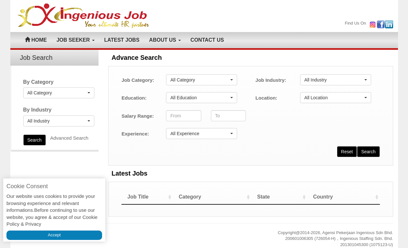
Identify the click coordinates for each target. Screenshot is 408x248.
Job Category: (137, 80)
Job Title (138, 196)
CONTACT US (207, 40)
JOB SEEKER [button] (76, 40)
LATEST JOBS (122, 40)
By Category (38, 82)
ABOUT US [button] (165, 40)
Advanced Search (69, 138)
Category (207, 196)
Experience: (135, 133)
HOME (36, 40)
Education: (134, 98)
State (274, 196)
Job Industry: (271, 80)
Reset (347, 151)
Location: (266, 98)
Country (329, 196)
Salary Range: (137, 116)
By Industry (37, 110)
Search (34, 140)
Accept (54, 234)
